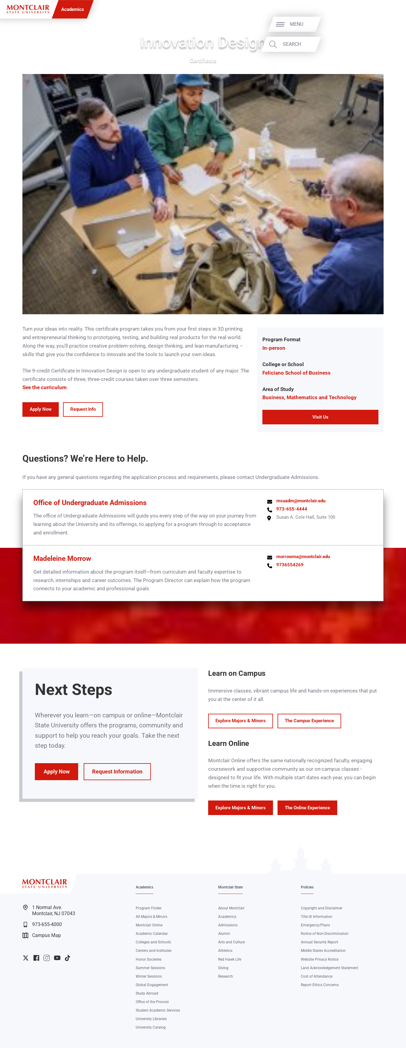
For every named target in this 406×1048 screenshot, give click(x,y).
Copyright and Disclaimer (321, 908)
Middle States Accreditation (323, 951)
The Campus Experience (309, 720)
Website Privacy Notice (319, 959)
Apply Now (41, 409)
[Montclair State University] (27, 9)
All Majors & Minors (151, 917)
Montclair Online (149, 925)
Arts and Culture (231, 942)
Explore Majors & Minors (240, 720)
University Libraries (151, 1019)
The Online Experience (307, 807)
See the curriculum (44, 387)
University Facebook (36, 958)
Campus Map (41, 935)
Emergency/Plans (315, 925)
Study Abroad (147, 993)
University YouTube (57, 958)
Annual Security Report (319, 942)
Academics (72, 9)
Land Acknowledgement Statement (329, 968)
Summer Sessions (150, 968)
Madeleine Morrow (62, 558)
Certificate (203, 60)
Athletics (225, 951)
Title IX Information (316, 917)
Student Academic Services (158, 1010)
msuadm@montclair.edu (300, 501)
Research (225, 976)
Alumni (224, 934)
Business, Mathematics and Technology (309, 397)
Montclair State (230, 887)
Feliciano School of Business (296, 373)
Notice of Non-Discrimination (324, 934)
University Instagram (46, 958)
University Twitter (25, 958)
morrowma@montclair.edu (303, 556)
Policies (307, 887)
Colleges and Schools (153, 942)
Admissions (228, 925)
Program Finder (148, 908)
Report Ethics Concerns (320, 985)
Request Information (117, 772)
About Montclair (231, 908)
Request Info (83, 409)
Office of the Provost (152, 1002)
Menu (387, 24)
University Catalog (151, 1027)
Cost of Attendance (316, 976)
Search (383, 44)
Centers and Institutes (153, 951)
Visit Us (320, 417)
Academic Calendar (152, 934)
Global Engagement (152, 985)
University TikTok (67, 958)
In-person (273, 348)
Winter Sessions (149, 976)
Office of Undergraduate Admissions (90, 503)
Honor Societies (148, 959)
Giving (223, 968)
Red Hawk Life (229, 959)
